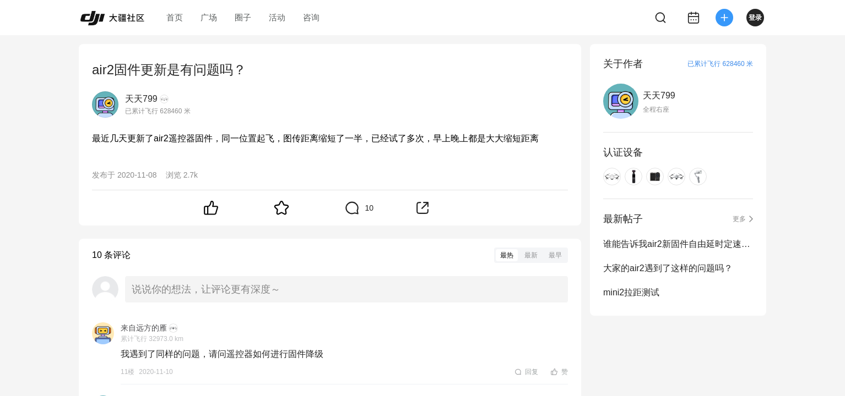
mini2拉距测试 (631, 292)
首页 (174, 17)
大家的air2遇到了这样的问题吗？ (668, 268)
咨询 (311, 17)
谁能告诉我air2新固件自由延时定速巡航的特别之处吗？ (678, 244)
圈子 (243, 17)
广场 (209, 17)
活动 (277, 17)
